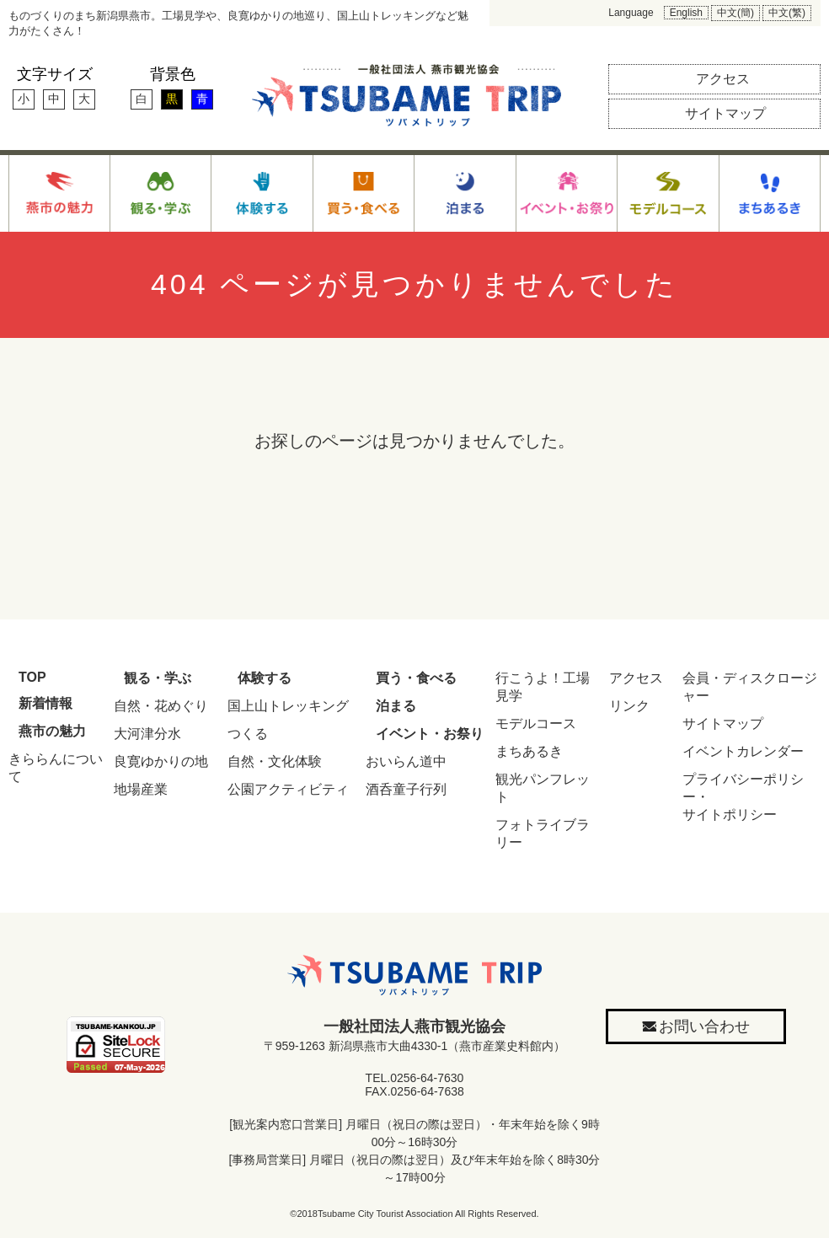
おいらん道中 (406, 761)
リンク (629, 706)
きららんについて (55, 768)
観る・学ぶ (157, 678)
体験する (264, 678)
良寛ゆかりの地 (161, 761)
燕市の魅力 (52, 731)
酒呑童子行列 (406, 789)
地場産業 (141, 789)
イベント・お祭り (430, 733)
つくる (247, 733)
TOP (32, 677)
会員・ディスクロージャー (749, 687)
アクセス (636, 678)
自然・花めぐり (161, 706)
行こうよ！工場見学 (542, 687)
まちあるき (529, 751)
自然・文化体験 (274, 761)
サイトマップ (722, 723)
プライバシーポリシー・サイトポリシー (743, 797)
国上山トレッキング (288, 706)
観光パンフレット (542, 788)
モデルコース (535, 723)
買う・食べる (416, 678)
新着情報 (45, 703)
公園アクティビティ (288, 789)
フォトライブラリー (542, 833)
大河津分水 (147, 733)
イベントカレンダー (743, 751)
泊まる (396, 706)
